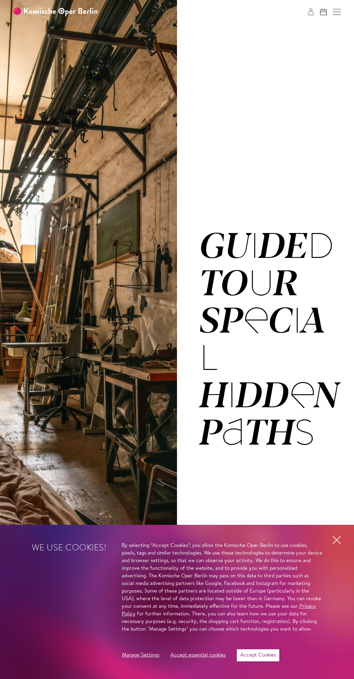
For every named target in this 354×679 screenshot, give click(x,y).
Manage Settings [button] (140, 655)
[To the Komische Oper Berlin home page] (55, 12)
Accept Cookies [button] (258, 655)
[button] (337, 12)
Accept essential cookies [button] (198, 655)
